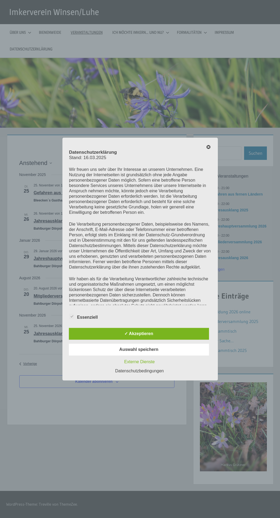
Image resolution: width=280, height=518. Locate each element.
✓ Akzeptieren (138, 333)
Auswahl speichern (138, 349)
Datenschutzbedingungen (139, 371)
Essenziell (83, 316)
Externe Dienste (139, 361)
